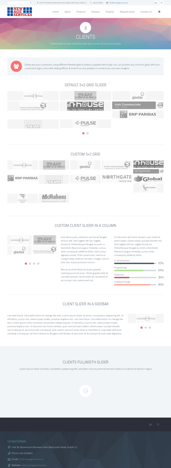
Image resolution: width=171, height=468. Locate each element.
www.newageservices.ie (33, 447)
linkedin (156, 3)
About (68, 11)
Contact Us (146, 11)
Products (81, 11)
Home (55, 11)
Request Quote (127, 11)
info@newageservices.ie (118, 2)
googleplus (162, 3)
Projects (110, 11)
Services (95, 11)
